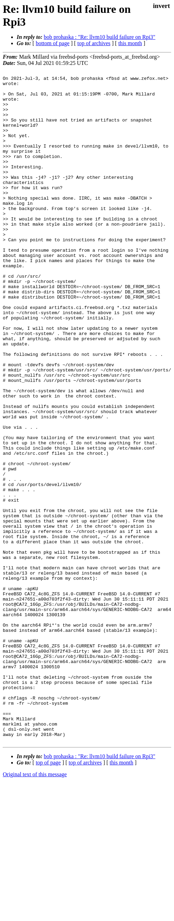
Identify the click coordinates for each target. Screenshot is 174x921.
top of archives (93, 43)
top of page (48, 897)
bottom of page (53, 43)
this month (130, 43)
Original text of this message (35, 909)
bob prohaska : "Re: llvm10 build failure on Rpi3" (100, 37)
